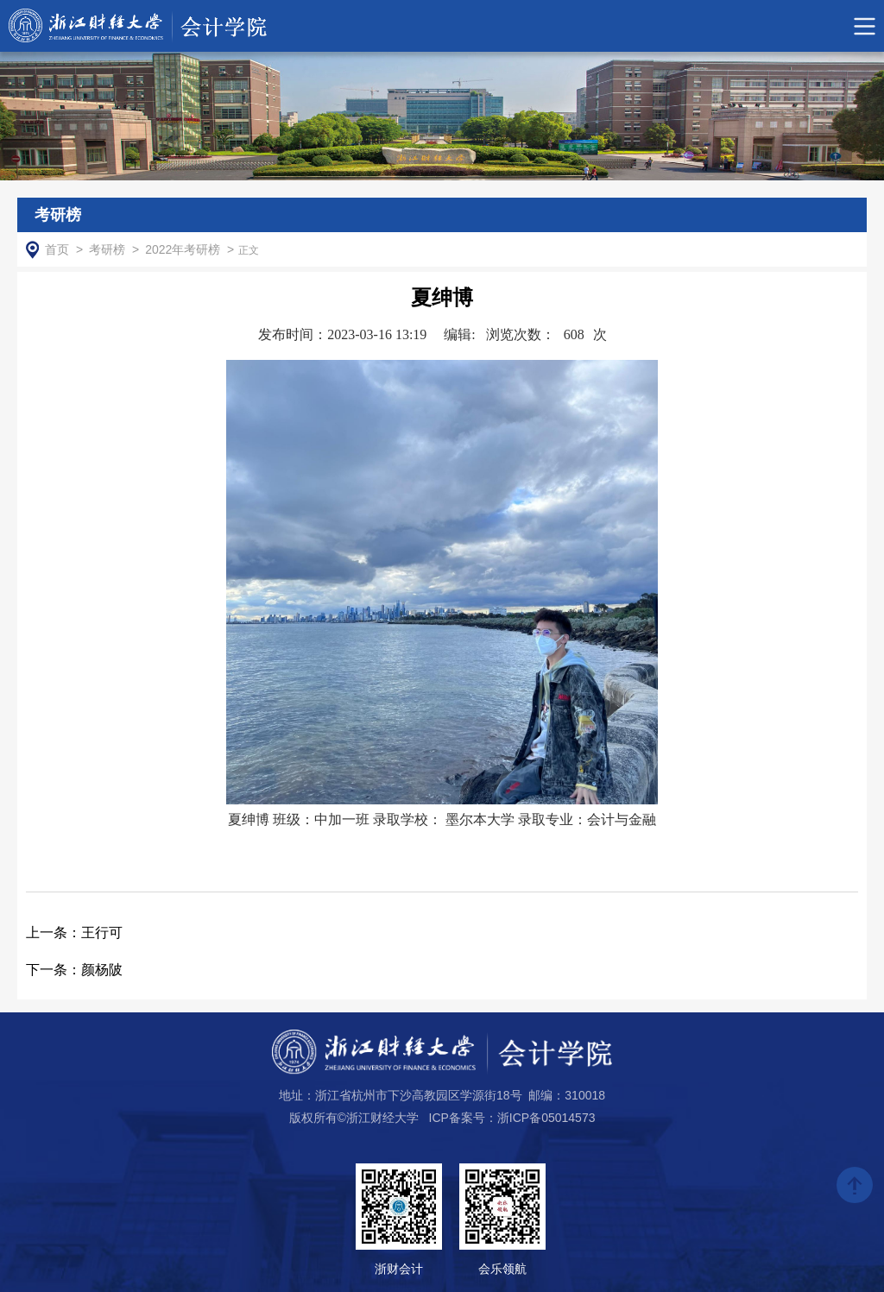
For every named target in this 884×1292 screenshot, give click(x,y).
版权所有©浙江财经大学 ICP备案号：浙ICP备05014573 (442, 1118)
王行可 (74, 932)
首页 (57, 249)
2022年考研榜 (182, 249)
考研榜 (107, 249)
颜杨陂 (74, 969)
